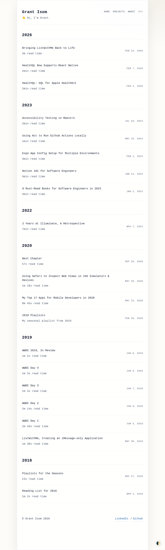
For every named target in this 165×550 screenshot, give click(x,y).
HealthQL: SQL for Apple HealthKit (49, 83)
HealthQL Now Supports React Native (50, 65)
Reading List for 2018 (39, 491)
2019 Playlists (33, 315)
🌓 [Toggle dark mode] (158, 543)
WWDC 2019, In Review (38, 350)
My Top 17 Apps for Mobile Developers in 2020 (58, 297)
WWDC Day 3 (30, 385)
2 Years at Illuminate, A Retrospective (53, 223)
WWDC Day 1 (30, 420)
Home (107, 11)
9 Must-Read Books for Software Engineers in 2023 (61, 188)
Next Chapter (32, 258)
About (131, 11)
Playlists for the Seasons (42, 473)
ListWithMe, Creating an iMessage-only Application (62, 438)
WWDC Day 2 (30, 403)
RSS (140, 11)
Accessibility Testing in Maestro (48, 118)
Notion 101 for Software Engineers (49, 171)
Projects (119, 11)
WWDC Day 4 (30, 368)
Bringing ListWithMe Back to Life (48, 48)
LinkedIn (121, 518)
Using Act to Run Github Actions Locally (54, 135)
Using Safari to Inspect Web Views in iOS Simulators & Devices (65, 278)
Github (138, 518)
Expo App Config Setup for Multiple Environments (61, 153)
